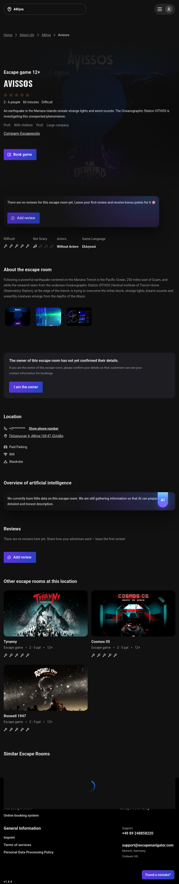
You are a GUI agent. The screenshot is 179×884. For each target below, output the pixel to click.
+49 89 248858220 (137, 833)
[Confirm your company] (26, 387)
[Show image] (18, 317)
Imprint (9, 837)
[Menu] (164, 9)
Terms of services (17, 845)
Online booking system (21, 815)
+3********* (17, 428)
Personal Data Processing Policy (28, 852)
